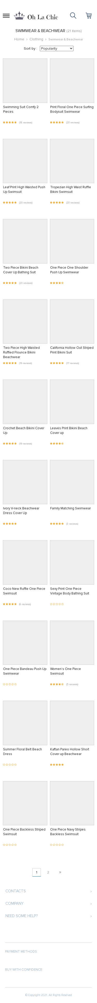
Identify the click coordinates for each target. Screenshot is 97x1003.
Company (14, 903)
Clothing (36, 39)
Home (19, 39)
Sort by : (30, 48)
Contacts (15, 891)
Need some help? (21, 916)
